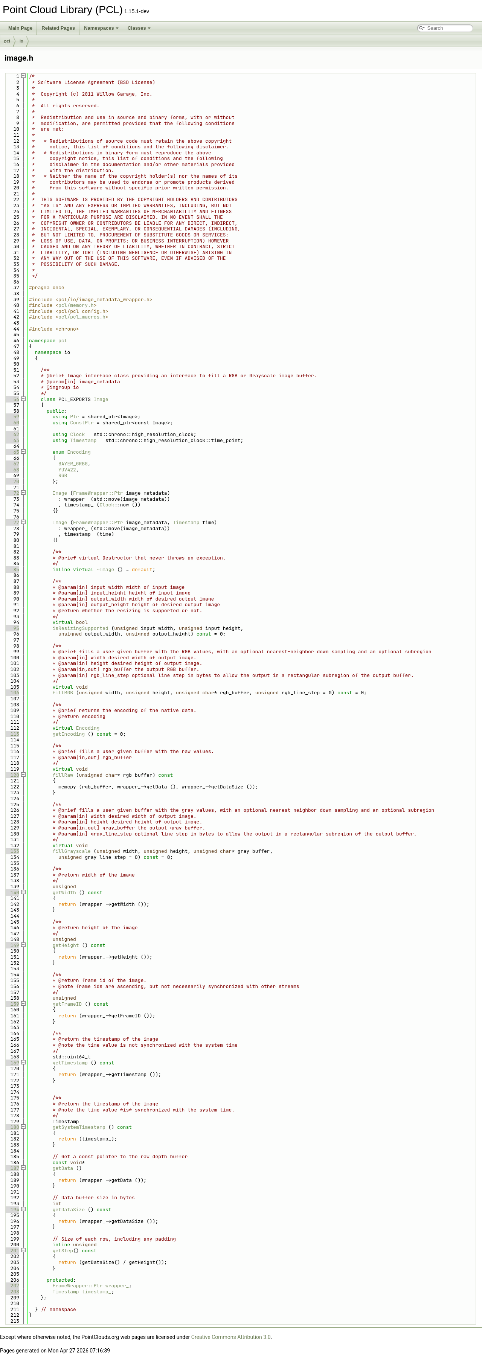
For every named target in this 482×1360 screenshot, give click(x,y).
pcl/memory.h (76, 305)
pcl (7, 41)
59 (12, 416)
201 (12, 1250)
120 (12, 775)
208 (12, 1291)
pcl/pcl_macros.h (81, 317)
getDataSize (68, 1209)
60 (12, 422)
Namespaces (101, 28)
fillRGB (62, 692)
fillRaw (62, 775)
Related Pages (58, 28)
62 (12, 434)
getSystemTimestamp (78, 1127)
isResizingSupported (80, 628)
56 (12, 399)
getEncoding (68, 734)
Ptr (74, 416)
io (21, 41)
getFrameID (67, 1004)
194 (12, 1209)
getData (62, 1168)
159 (12, 1004)
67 (12, 463)
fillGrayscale (71, 851)
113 (12, 734)
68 (12, 470)
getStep (62, 1250)
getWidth (64, 892)
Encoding (78, 452)
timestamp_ (96, 1291)
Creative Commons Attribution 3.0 (231, 1337)
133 (12, 851)
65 (12, 452)
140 (12, 892)
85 (12, 569)
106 (12, 692)
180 (12, 1127)
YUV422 (67, 470)
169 (12, 1063)
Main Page (20, 28)
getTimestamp (70, 1063)
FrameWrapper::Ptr (98, 493)
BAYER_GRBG (73, 463)
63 (12, 440)
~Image (105, 569)
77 (12, 522)
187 (12, 1168)
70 (12, 481)
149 (12, 945)
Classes (139, 28)
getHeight (65, 945)
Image (101, 399)
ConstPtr (81, 422)
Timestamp (83, 440)
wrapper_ (117, 1285)
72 (12, 493)
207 (12, 1285)
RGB (62, 475)
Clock (77, 434)
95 (12, 628)
